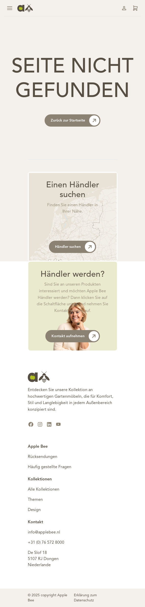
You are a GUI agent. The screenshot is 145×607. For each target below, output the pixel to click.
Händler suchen (75, 247)
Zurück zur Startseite (75, 120)
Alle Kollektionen (43, 490)
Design (34, 510)
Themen (35, 500)
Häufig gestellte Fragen (49, 467)
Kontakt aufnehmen (75, 336)
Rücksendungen (42, 457)
